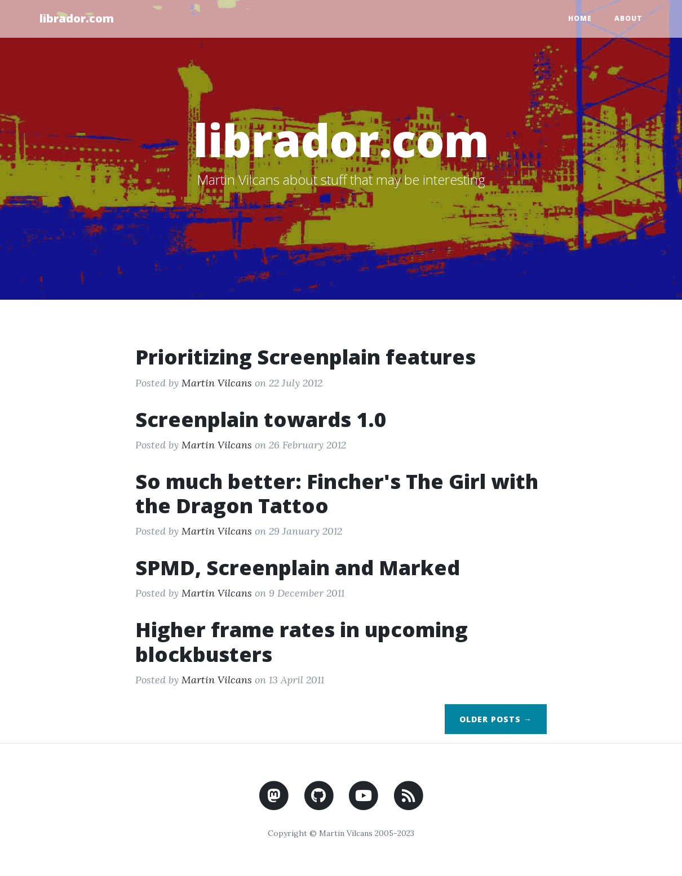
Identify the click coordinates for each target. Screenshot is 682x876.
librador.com (76, 18)
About (628, 18)
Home (580, 18)
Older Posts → (495, 719)
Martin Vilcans (216, 382)
